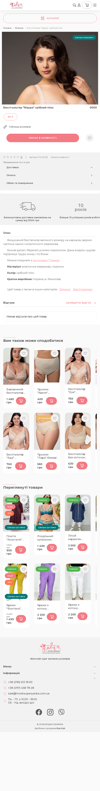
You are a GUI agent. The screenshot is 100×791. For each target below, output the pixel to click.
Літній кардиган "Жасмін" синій (74, 596)
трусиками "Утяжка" (46, 319)
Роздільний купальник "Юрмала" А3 (46, 597)
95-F (10, 175)
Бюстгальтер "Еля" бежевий (76, 449)
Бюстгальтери (82, 348)
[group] (50, 74)
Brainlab (61, 787)
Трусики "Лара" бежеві (47, 515)
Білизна (64, 348)
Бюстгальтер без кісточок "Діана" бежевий (76, 514)
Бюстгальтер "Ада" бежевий (15, 515)
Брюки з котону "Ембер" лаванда (43, 666)
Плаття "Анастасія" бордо (14, 597)
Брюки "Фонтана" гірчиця (13, 666)
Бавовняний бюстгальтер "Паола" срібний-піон (15, 450)
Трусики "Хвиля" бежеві (43, 450)
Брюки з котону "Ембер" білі (76, 665)
